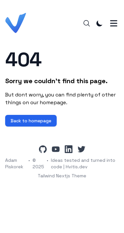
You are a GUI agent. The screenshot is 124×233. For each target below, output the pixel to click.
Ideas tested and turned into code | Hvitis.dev (83, 163)
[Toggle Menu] (114, 23)
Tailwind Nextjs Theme (62, 176)
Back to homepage (31, 121)
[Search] (87, 23)
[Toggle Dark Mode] (99, 23)
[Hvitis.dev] (17, 23)
